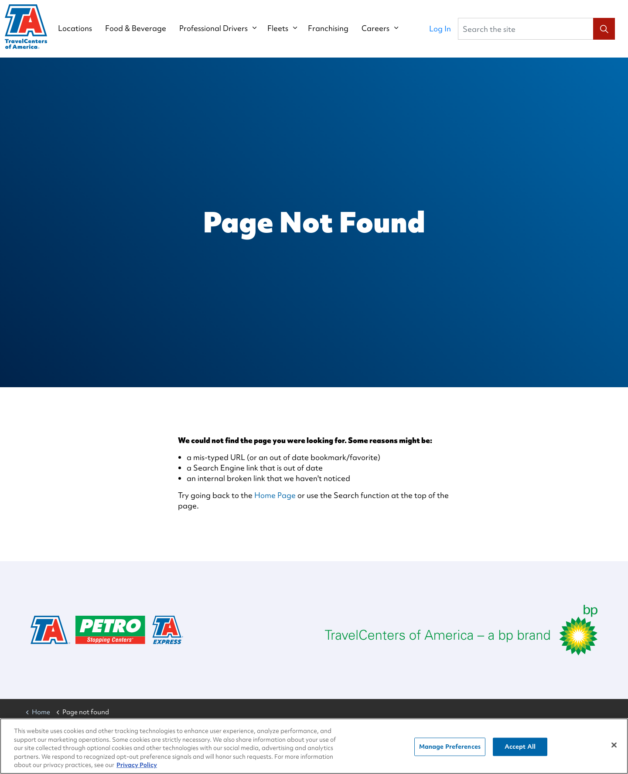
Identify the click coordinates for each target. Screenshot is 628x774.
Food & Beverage (143, 28)
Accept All (520, 750)
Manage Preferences (450, 750)
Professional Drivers (222, 28)
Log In (440, 29)
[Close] (614, 748)
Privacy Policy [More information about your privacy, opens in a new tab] (136, 768)
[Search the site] (536, 29)
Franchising (336, 28)
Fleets (286, 28)
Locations (83, 28)
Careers (384, 28)
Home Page (275, 495)
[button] (604, 29)
